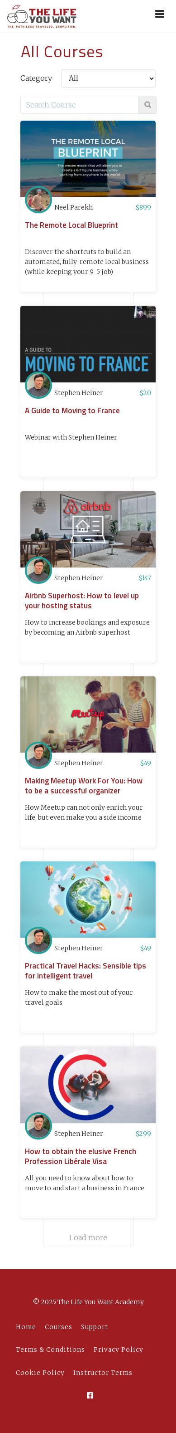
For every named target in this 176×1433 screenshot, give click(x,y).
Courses (58, 1327)
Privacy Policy (118, 1350)
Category (36, 78)
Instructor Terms (103, 1373)
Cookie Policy (40, 1373)
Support (94, 1327)
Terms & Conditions (50, 1350)
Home (26, 1327)
